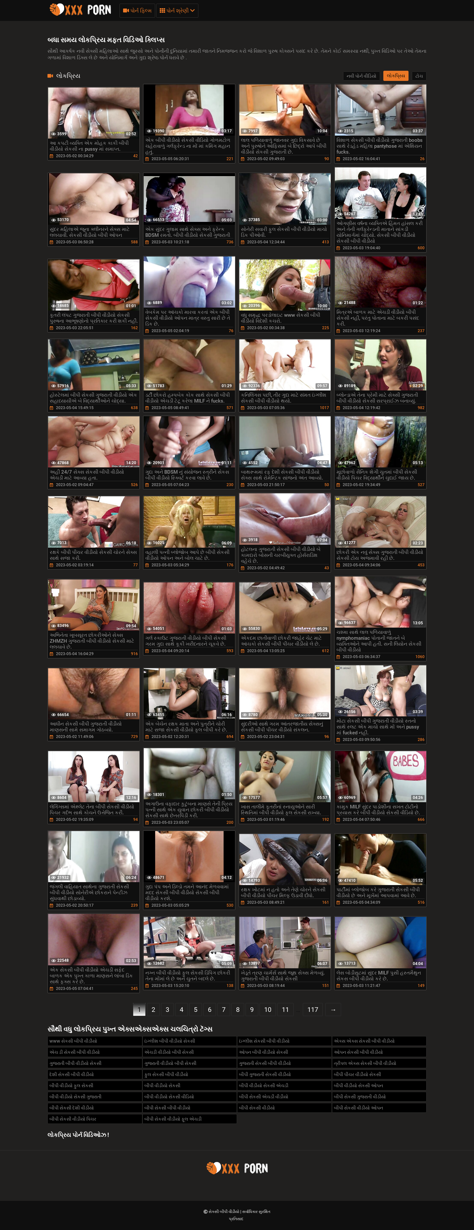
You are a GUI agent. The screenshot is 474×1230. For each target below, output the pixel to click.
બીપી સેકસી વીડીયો (257, 1107)
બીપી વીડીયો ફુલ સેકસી (71, 1085)
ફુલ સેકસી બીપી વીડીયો (166, 1074)
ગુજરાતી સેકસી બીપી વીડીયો (265, 1063)
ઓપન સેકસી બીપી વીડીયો (358, 1052)
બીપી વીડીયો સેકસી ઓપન (358, 1085)
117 (312, 1009)
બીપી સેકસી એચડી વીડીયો (263, 1096)
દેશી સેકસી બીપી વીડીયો (71, 1074)
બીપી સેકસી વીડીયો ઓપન (358, 1107)
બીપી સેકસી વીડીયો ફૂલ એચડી (173, 1119)
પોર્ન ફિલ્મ (137, 10)
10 (267, 1009)
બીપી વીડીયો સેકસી (162, 1085)
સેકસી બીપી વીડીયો (224, 1211)
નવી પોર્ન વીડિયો (361, 76)
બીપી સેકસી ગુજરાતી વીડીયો (360, 1096)
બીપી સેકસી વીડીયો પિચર (72, 1119)
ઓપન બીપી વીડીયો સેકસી (263, 1052)
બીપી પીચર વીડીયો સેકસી (357, 1074)
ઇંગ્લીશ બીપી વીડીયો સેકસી (169, 1041)
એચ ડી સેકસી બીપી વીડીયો (74, 1052)
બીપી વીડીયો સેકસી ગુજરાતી (75, 1096)
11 (285, 1009)
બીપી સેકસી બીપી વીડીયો (167, 1107)
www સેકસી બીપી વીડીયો (73, 1041)
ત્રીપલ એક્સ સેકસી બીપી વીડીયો (365, 1063)
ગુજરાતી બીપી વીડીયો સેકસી (75, 1063)
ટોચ (419, 76)
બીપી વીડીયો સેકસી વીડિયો (169, 1096)
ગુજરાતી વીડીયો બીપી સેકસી (170, 1063)
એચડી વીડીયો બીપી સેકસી (169, 1052)
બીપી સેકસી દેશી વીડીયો (71, 1107)
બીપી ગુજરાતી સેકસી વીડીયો (265, 1074)
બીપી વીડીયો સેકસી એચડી (263, 1085)
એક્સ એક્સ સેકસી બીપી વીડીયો (364, 1041)
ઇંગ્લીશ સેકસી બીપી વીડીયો (264, 1041)
